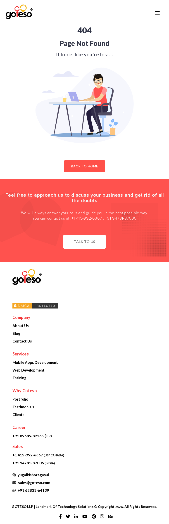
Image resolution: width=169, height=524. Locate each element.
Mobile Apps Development (35, 362)
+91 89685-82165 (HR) (32, 436)
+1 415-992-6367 (86, 218)
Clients (18, 414)
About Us (20, 325)
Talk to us (84, 241)
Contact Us (22, 341)
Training (19, 378)
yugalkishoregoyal (32, 475)
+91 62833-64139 (32, 490)
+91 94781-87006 (121, 218)
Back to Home (84, 166)
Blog (16, 333)
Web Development (28, 370)
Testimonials (23, 407)
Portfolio (20, 399)
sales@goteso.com (33, 482)
